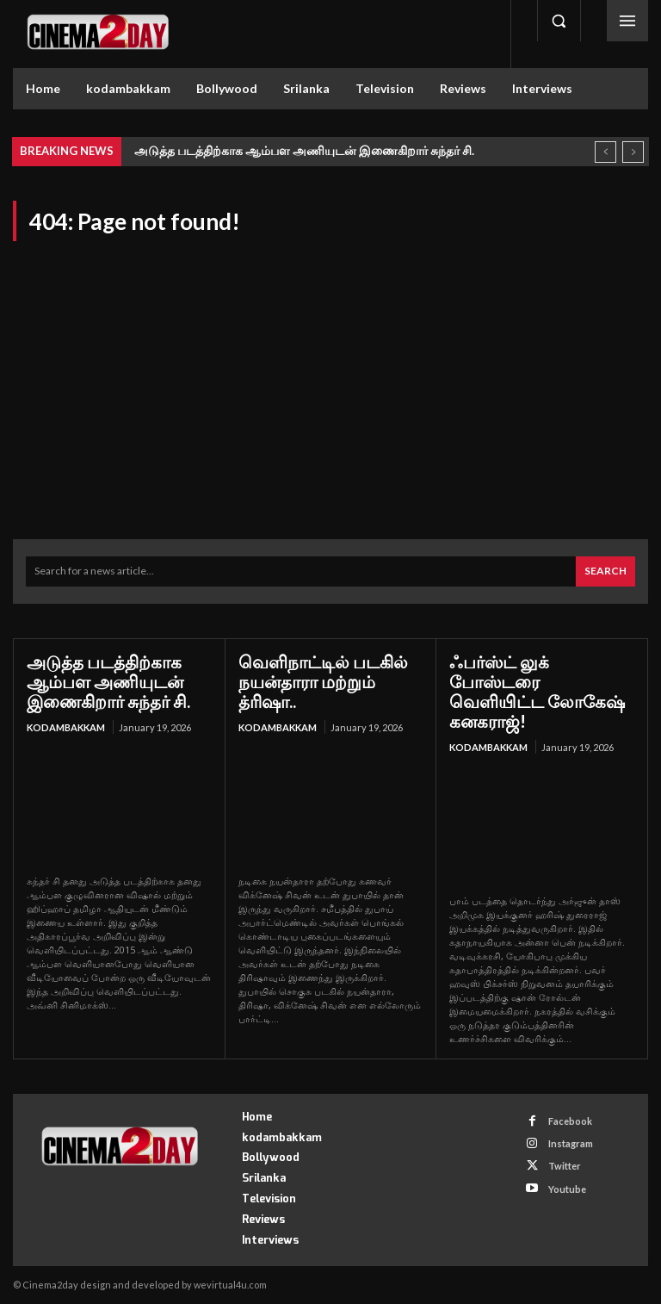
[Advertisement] (330, 375)
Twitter (564, 1165)
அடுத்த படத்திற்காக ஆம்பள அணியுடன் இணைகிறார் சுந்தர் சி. (304, 150)
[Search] (605, 571)
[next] (633, 152)
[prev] (605, 152)
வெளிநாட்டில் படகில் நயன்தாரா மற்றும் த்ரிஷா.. (323, 681)
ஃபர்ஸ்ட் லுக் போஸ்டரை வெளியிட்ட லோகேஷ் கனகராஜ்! (537, 691)
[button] (558, 20)
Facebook (570, 1121)
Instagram (570, 1143)
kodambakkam (66, 727)
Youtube (567, 1189)
